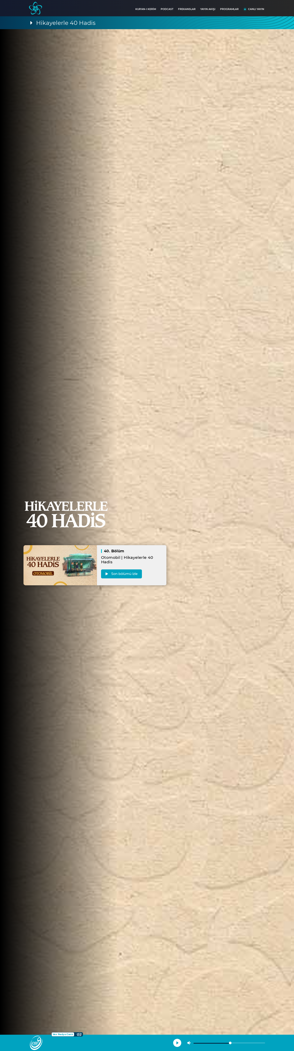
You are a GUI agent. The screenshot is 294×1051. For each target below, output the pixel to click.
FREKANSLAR (187, 9)
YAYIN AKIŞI (207, 9)
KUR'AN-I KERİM (145, 9)
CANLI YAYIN (256, 9)
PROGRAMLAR (229, 9)
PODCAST (167, 9)
